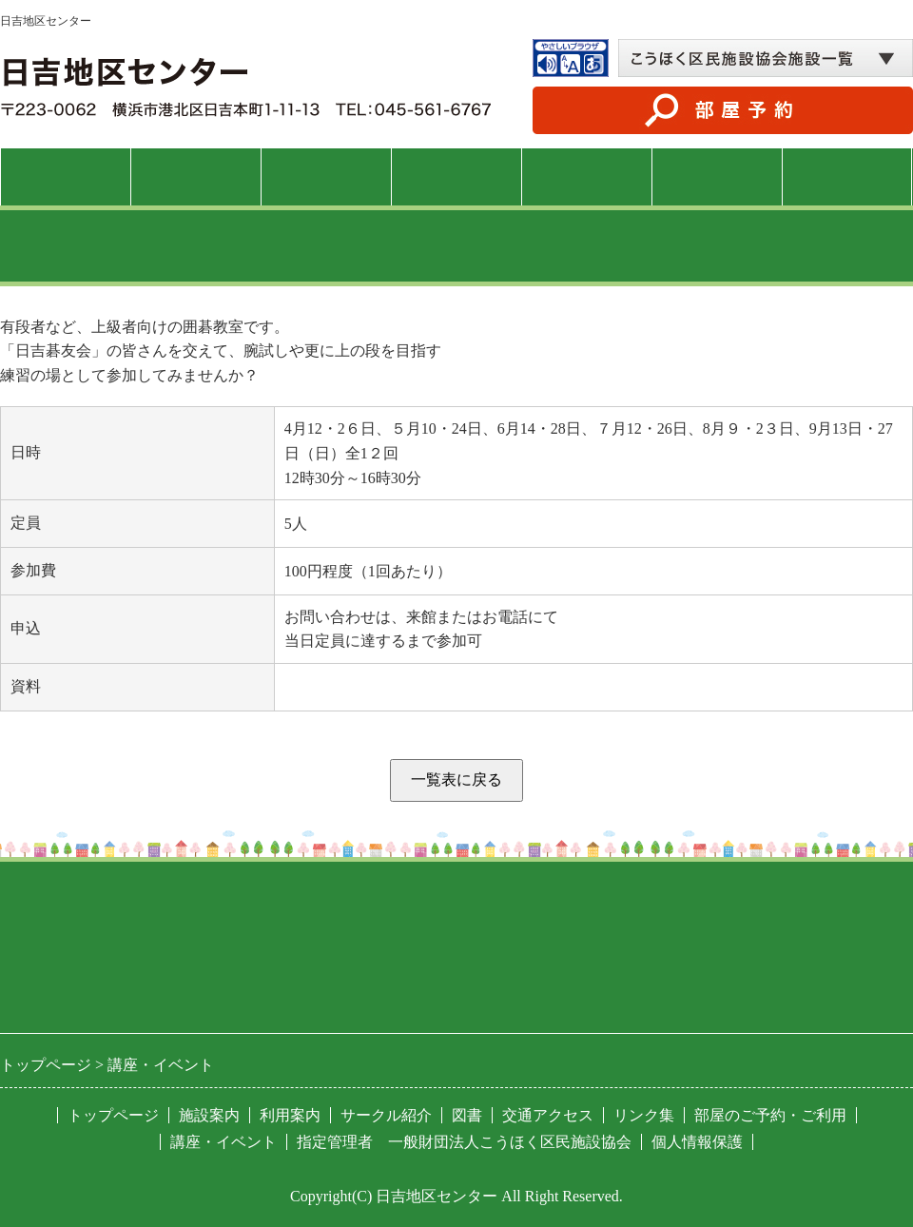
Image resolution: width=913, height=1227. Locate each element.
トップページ (65, 176)
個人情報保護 (697, 1142)
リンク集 (643, 1115)
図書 (717, 176)
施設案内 (196, 176)
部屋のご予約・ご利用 (770, 1115)
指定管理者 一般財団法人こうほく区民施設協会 (464, 1142)
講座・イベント (456, 176)
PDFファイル (328, 687)
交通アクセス (847, 176)
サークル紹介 (586, 176)
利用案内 (326, 176)
